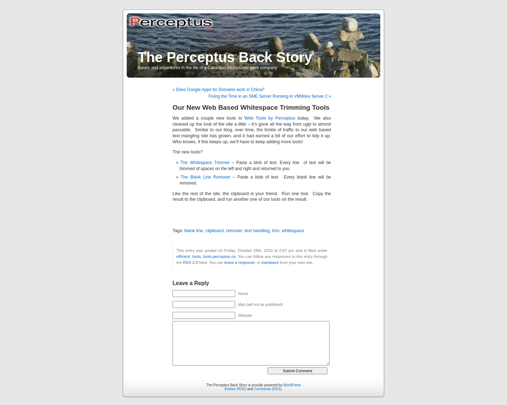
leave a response (239, 262)
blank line (193, 230)
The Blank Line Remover (206, 177)
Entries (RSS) (235, 389)
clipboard (215, 230)
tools (196, 256)
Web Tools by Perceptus (269, 118)
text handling (256, 230)
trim (276, 230)
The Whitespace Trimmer (205, 162)
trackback (270, 262)
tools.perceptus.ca (219, 256)
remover (234, 230)
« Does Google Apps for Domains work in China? (218, 89)
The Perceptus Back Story (225, 57)
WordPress (292, 385)
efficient (183, 256)
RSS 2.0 (190, 262)
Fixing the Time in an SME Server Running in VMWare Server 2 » (269, 96)
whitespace (293, 230)
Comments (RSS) (267, 389)
